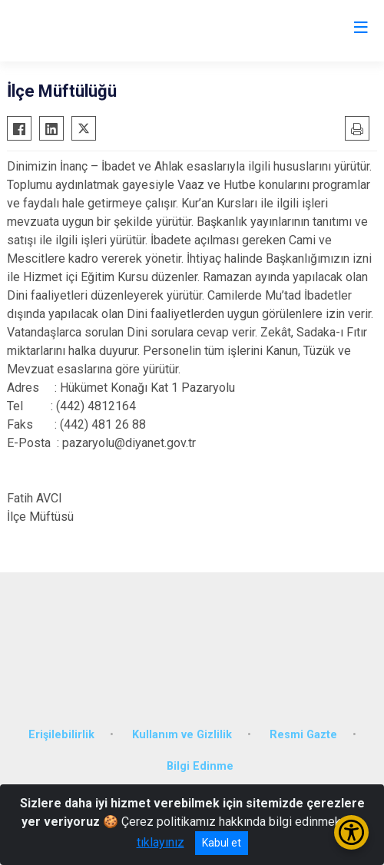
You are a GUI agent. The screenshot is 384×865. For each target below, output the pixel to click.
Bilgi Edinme (200, 766)
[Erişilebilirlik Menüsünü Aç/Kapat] (351, 832)
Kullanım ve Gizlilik (182, 734)
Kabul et (221, 843)
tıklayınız (160, 842)
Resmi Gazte (303, 734)
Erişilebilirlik (61, 734)
